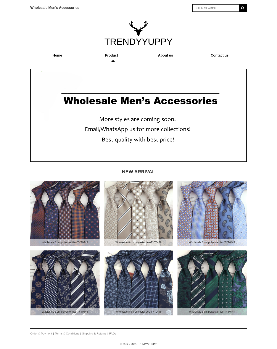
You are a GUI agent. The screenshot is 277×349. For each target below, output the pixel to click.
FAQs (112, 333)
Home (57, 55)
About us (165, 55)
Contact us (220, 55)
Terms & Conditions (67, 333)
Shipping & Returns (94, 333)
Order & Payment (41, 333)
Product (111, 55)
